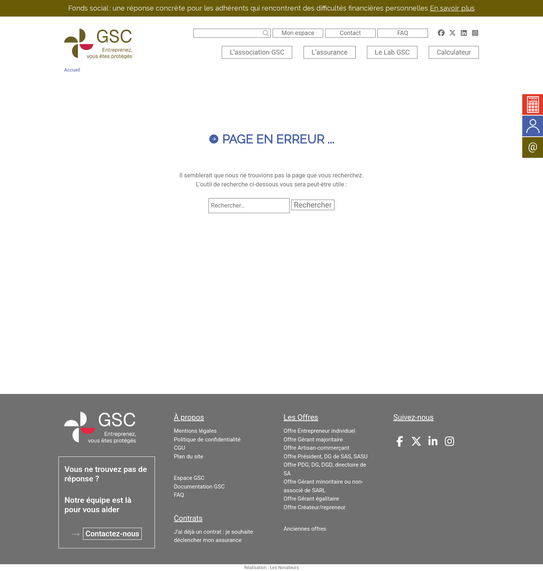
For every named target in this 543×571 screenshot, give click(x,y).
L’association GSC (257, 52)
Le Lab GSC (392, 52)
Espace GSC (189, 478)
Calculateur (454, 52)
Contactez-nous (112, 533)
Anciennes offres (305, 528)
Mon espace (297, 33)
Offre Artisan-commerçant (316, 447)
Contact (350, 33)
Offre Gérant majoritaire (313, 439)
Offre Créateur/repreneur (314, 507)
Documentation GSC (199, 486)
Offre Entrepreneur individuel (319, 430)
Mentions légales (195, 430)
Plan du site (188, 456)
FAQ (402, 33)
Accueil (72, 70)
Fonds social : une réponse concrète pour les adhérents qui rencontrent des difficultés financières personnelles (271, 8)
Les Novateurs (284, 567)
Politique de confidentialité (207, 439)
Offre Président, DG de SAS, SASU (326, 456)
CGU (179, 447)
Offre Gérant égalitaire (311, 498)
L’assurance (329, 52)
